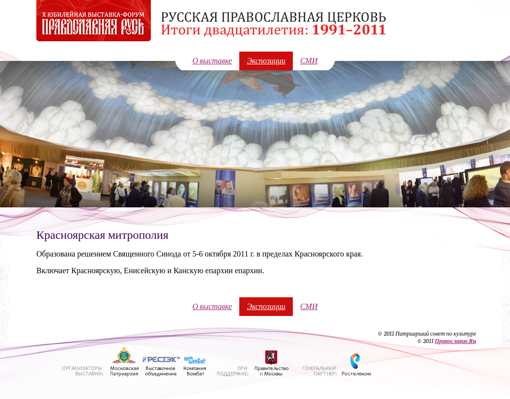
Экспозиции (266, 61)
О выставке (212, 61)
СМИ (309, 61)
